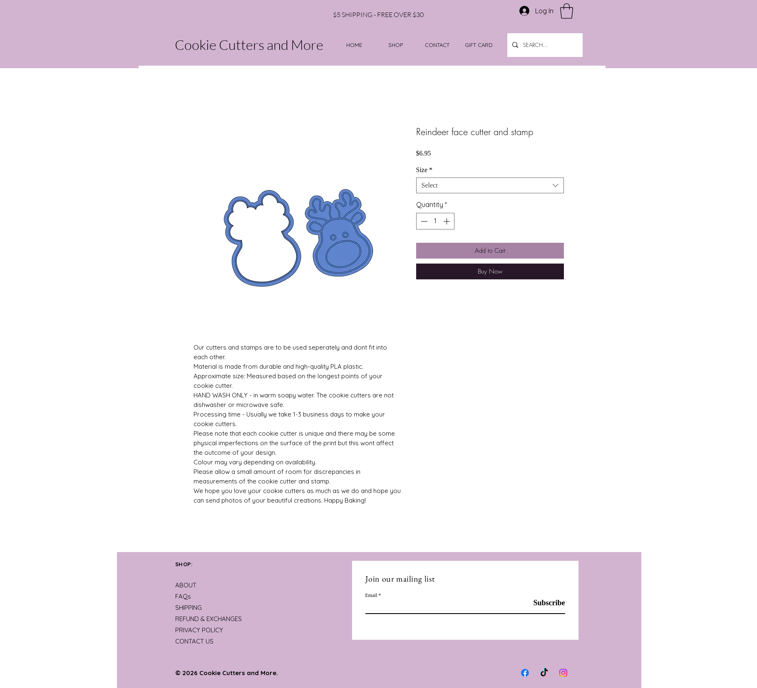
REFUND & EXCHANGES (208, 619)
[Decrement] (423, 221)
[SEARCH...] (544, 45)
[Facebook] (525, 673)
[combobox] (490, 185)
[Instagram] (563, 673)
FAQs (183, 596)
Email (371, 595)
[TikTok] (544, 673)
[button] (566, 11)
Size (424, 169)
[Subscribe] (544, 603)
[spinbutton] (435, 221)
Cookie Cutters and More (249, 44)
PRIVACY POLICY (199, 630)
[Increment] (447, 221)
